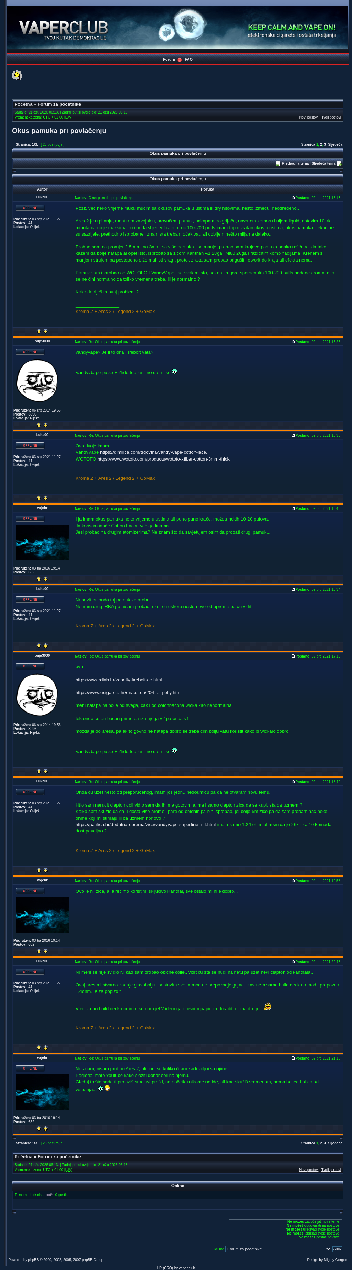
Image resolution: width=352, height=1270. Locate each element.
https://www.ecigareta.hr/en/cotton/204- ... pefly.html (128, 692)
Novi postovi (308, 117)
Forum (169, 59)
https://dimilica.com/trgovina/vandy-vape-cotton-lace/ (154, 452)
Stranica (308, 145)
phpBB (33, 1260)
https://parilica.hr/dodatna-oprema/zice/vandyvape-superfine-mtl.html (146, 824)
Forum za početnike (59, 104)
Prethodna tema (295, 163)
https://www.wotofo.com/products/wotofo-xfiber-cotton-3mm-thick (164, 459)
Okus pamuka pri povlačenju (59, 130)
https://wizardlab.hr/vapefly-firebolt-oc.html (119, 679)
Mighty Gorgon (335, 1260)
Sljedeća (335, 145)
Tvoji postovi (331, 117)
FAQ (189, 59)
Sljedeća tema (324, 163)
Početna (24, 104)
